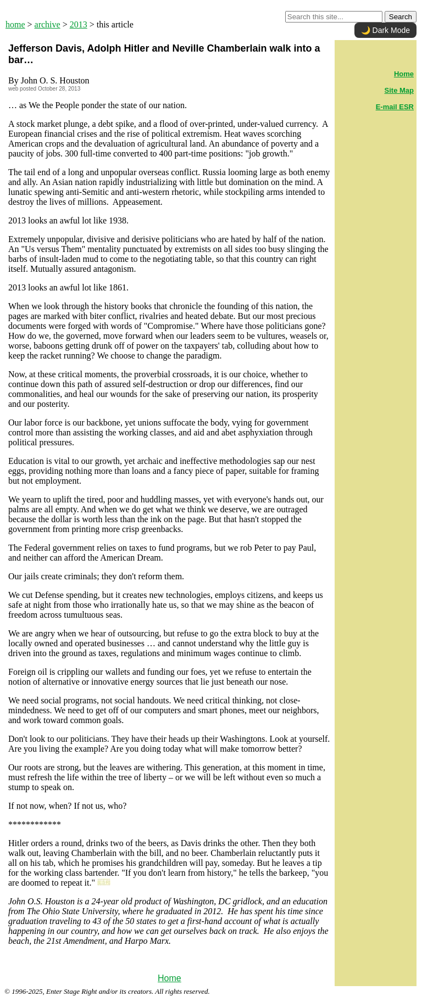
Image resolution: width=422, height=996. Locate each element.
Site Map (399, 90)
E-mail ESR (395, 107)
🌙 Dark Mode (385, 30)
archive (47, 24)
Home (169, 978)
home (15, 24)
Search (400, 17)
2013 (78, 24)
